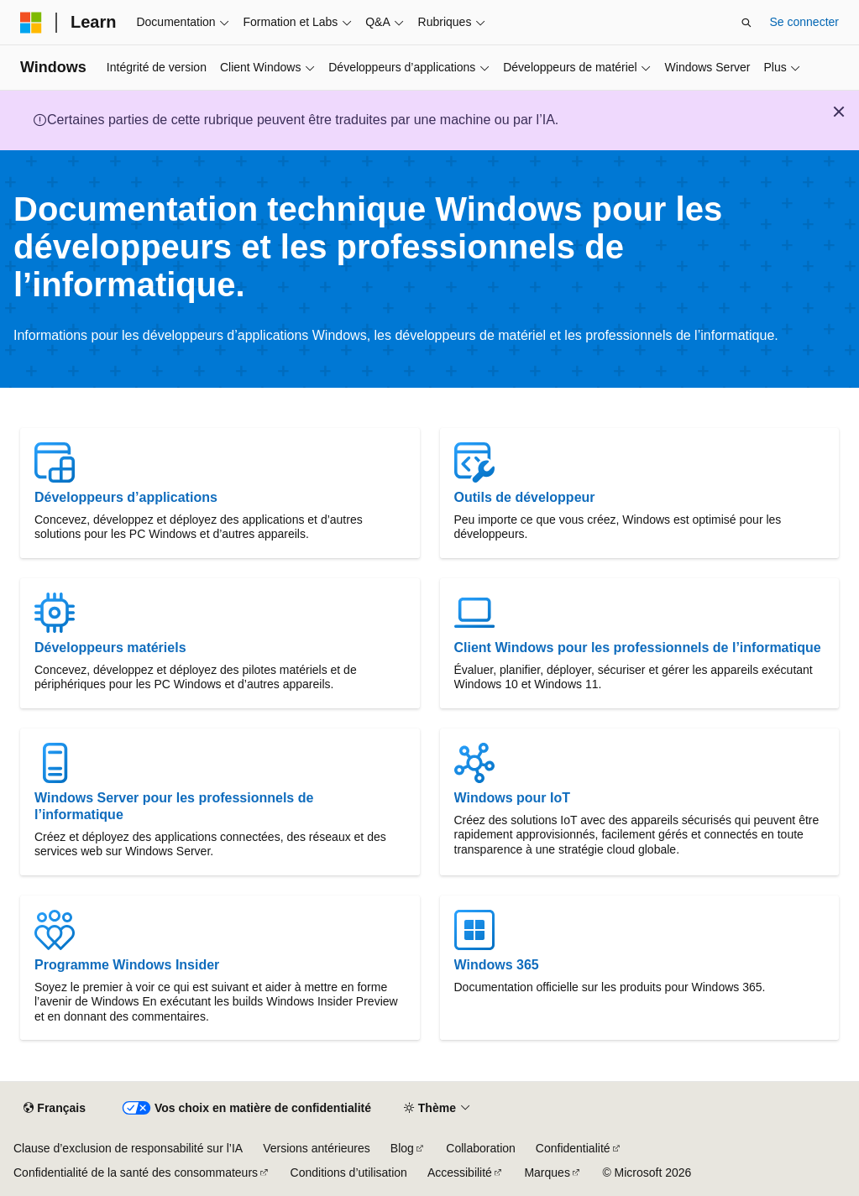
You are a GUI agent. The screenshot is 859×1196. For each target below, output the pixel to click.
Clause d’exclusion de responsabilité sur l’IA (128, 1148)
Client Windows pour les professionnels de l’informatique (637, 647)
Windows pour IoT (512, 798)
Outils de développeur (524, 497)
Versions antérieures (316, 1148)
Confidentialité (573, 1148)
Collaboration (481, 1148)
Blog (402, 1148)
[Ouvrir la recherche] (746, 23)
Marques (546, 1172)
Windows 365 (496, 965)
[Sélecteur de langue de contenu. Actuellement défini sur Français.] (54, 1108)
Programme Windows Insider (126, 965)
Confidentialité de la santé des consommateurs (135, 1172)
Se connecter (805, 22)
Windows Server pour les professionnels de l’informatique (173, 806)
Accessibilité (459, 1172)
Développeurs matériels (110, 647)
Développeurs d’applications (125, 497)
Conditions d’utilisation (349, 1172)
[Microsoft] (31, 23)
